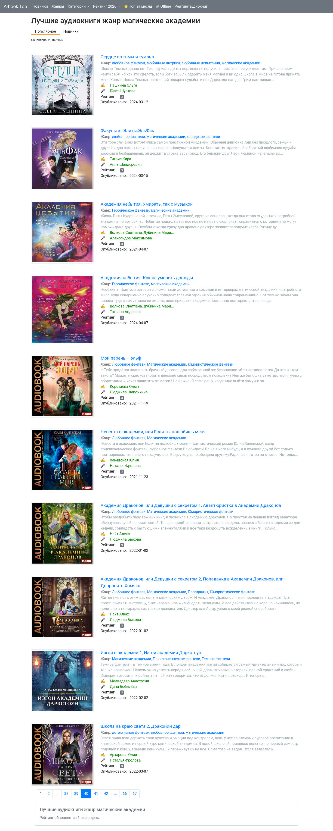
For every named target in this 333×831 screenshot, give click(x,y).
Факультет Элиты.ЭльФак (127, 130)
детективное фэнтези (130, 732)
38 (66, 793)
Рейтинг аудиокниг (191, 6)
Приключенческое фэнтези (176, 659)
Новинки (40, 6)
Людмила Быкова (125, 539)
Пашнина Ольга (123, 85)
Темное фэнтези (216, 659)
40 (86, 793)
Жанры (58, 6)
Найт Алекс (120, 534)
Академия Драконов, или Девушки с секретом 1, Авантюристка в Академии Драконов (191, 505)
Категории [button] (77, 6)
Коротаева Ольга (124, 386)
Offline (163, 6)
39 (76, 793)
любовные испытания (201, 63)
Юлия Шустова (123, 91)
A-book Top (15, 6)
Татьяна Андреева (126, 312)
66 (125, 793)
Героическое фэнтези (130, 210)
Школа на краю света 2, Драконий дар (141, 726)
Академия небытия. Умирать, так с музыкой (147, 204)
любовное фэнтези (128, 63)
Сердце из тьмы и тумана (127, 57)
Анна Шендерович (126, 164)
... (57, 793)
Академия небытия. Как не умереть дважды (147, 277)
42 (106, 793)
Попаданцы (198, 592)
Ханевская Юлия (124, 460)
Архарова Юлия (123, 755)
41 (96, 793)
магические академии (241, 63)
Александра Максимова (131, 238)
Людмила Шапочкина (129, 392)
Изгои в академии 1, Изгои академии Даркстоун (151, 652)
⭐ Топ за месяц (138, 6)
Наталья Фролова (125, 466)
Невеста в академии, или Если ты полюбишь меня (153, 431)
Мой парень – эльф (121, 358)
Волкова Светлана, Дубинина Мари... (142, 232)
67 (135, 793)
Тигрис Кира (120, 159)
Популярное (45, 31)
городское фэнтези (203, 137)
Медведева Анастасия (129, 681)
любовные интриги (163, 63)
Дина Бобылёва (123, 686)
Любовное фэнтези (128, 364)
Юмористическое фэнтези (210, 364)
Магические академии (166, 364)
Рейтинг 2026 (105, 6)
